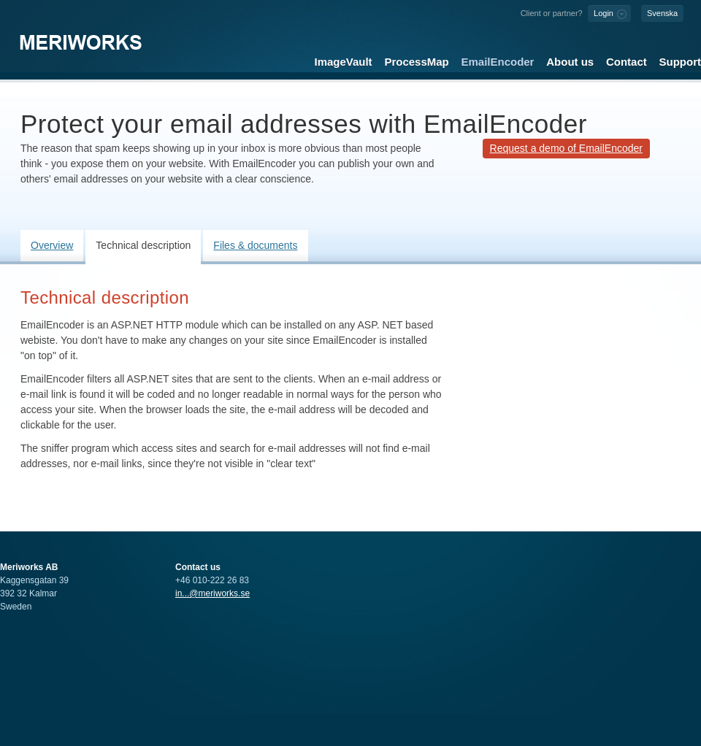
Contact (626, 61)
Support (680, 61)
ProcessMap (416, 61)
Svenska (662, 13)
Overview (52, 245)
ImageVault (343, 61)
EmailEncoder (498, 61)
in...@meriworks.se (212, 593)
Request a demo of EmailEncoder (566, 148)
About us (570, 61)
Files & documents (255, 245)
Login (603, 13)
